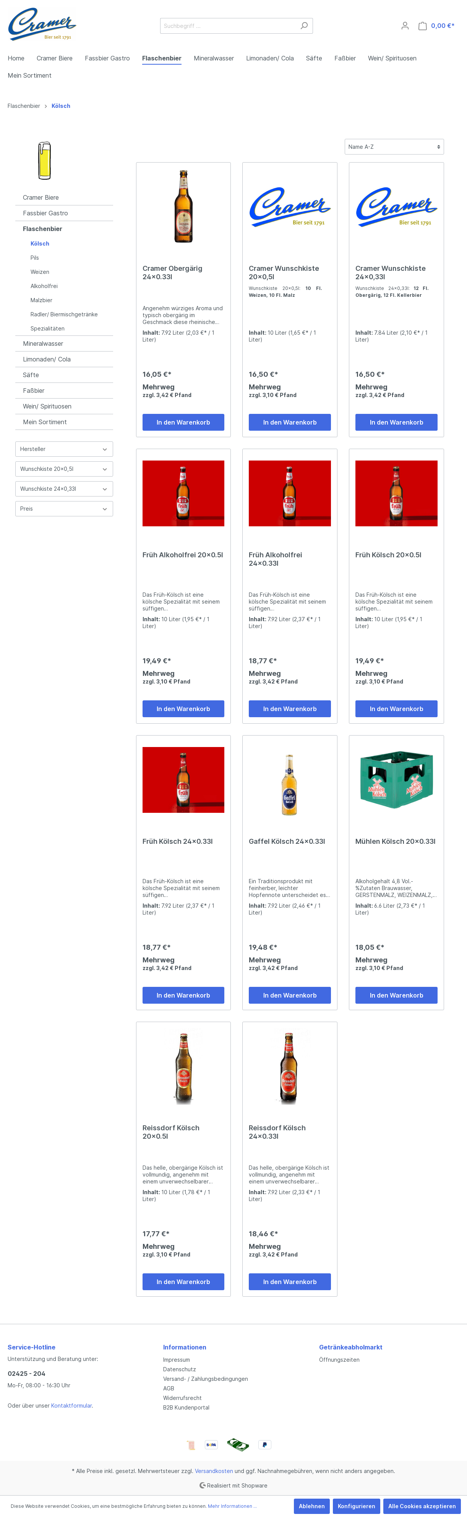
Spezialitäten (48, 328)
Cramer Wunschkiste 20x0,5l (284, 272)
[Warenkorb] (436, 25)
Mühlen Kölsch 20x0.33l (395, 841)
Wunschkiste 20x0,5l (64, 469)
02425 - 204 (26, 1373)
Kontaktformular (71, 1405)
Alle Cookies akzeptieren (422, 1506)
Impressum (176, 1359)
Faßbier (33, 390)
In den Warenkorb (183, 422)
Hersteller (64, 449)
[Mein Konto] (405, 25)
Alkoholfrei (44, 286)
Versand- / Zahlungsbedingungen (205, 1378)
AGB (168, 1388)
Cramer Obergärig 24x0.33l (173, 272)
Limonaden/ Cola (47, 359)
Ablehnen (312, 1506)
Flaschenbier (42, 229)
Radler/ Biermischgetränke (64, 314)
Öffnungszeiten (339, 1359)
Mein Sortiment (45, 422)
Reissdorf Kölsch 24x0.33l (277, 1132)
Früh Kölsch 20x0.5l (388, 555)
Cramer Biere (41, 197)
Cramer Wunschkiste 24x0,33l (390, 272)
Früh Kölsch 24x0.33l (178, 841)
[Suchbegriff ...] (227, 26)
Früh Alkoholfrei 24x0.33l (275, 559)
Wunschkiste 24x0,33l (64, 488)
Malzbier (41, 300)
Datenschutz (179, 1369)
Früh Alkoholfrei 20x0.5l (183, 555)
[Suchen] (304, 26)
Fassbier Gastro (45, 213)
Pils (35, 257)
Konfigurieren (356, 1506)
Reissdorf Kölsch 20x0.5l (171, 1132)
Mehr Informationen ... (232, 1506)
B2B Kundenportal (186, 1407)
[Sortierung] (394, 147)
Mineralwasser (43, 343)
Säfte (31, 375)
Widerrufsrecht (182, 1398)
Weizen (40, 272)
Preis (64, 508)
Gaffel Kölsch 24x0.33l (287, 841)
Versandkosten (214, 1471)
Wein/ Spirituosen (47, 406)
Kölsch (40, 243)
